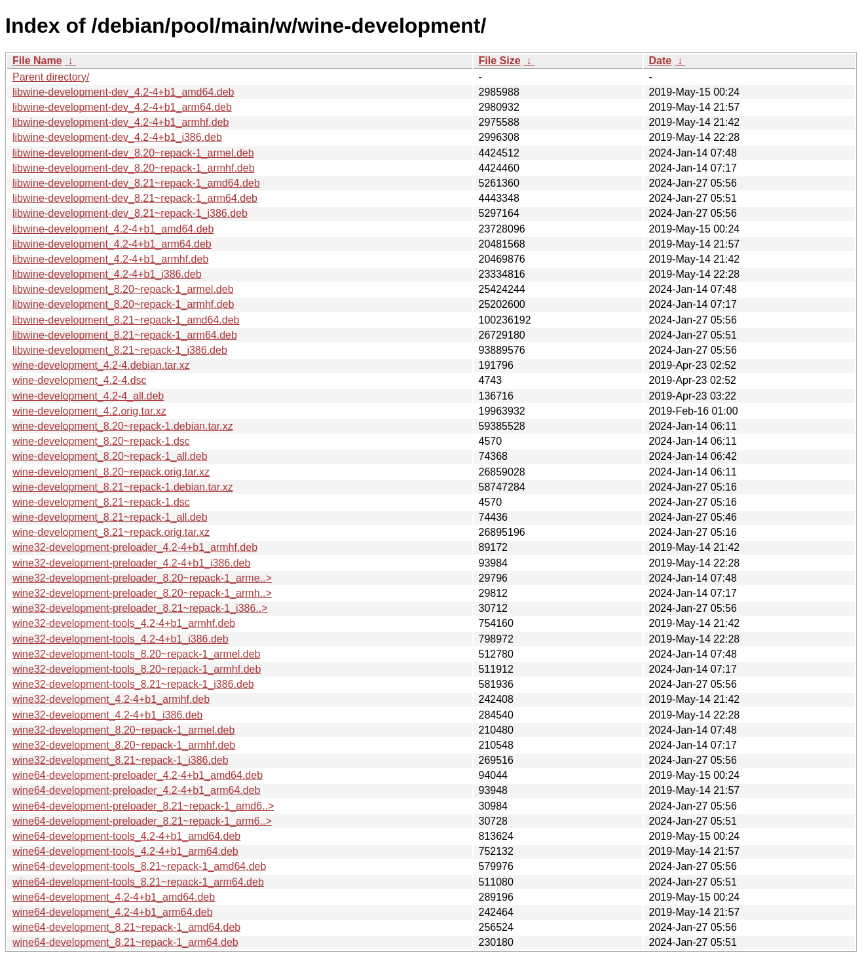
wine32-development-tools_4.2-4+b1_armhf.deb (123, 623)
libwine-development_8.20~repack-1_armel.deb (123, 289)
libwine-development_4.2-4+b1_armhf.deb (110, 259)
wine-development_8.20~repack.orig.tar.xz (111, 472)
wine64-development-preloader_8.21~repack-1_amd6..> (143, 806)
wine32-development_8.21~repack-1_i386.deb (120, 760)
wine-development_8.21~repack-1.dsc (101, 502)
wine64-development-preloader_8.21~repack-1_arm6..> (142, 821)
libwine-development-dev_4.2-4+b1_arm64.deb (122, 107)
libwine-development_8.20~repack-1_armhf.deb (123, 304)
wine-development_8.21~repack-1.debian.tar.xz (122, 487)
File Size (500, 60)
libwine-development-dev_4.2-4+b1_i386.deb (117, 137)
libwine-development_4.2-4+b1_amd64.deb (113, 229)
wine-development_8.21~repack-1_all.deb (110, 517)
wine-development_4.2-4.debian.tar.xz (100, 365)
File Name (37, 60)
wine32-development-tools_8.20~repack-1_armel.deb (136, 654)
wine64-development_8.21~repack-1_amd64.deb (126, 927)
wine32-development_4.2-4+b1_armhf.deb (111, 699)
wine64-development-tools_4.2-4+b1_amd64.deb (126, 836)
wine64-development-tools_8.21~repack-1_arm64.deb (138, 882)
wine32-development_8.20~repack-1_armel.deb (123, 730)
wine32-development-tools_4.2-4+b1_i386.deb (120, 639)
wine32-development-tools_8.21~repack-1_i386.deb (133, 684)
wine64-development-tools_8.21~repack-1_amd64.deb (139, 866)
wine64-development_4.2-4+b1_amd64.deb (113, 897)
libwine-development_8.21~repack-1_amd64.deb (125, 320)
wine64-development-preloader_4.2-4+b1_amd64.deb (137, 775)
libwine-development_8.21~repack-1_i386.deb (119, 350)
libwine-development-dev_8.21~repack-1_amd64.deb (136, 183)
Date (660, 60)
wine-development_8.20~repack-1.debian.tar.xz (122, 426)
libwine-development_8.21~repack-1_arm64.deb (124, 335)
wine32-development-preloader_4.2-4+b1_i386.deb (131, 563)
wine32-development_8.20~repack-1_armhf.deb (123, 745)
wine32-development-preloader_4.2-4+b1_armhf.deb (134, 547)
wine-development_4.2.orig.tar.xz (89, 411)
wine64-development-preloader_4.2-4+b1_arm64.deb (136, 790)
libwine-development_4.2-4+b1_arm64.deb (112, 244)
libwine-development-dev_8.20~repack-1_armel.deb (133, 153)
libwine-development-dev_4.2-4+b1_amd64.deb (123, 92)
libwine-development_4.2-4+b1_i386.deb (107, 274)
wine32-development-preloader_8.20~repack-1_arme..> (142, 578)
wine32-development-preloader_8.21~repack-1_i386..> (140, 608)
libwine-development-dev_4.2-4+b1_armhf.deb (120, 122)
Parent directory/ (50, 77)
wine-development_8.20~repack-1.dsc (101, 441)
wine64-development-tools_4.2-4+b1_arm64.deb (125, 851)
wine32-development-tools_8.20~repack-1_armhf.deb (136, 669)
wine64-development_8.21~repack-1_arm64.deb (125, 942)
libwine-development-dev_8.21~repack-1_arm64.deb (134, 198)
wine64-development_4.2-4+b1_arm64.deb (112, 912)
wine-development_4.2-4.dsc (79, 380)
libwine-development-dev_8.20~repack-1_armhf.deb (133, 168)
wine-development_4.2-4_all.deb (88, 396)
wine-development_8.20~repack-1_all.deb (110, 456)
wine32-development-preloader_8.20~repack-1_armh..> (142, 593)
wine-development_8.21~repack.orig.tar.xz (111, 532)
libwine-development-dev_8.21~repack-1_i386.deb (130, 213)
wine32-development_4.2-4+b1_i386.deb (107, 715)
